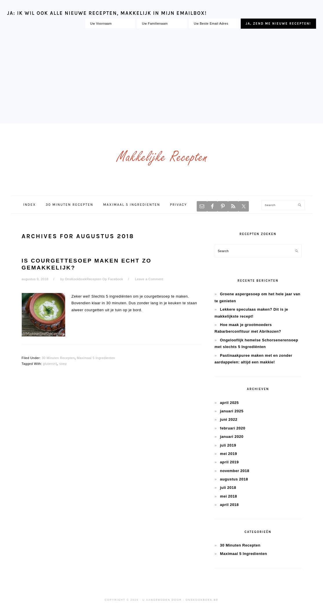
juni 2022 (228, 419)
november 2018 (234, 471)
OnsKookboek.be (202, 599)
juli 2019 (228, 445)
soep (63, 363)
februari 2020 (232, 428)
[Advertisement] (161, 77)
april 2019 (229, 462)
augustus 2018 (234, 479)
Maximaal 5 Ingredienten (96, 358)
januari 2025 (231, 411)
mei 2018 (228, 496)
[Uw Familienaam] (162, 23)
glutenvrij (50, 363)
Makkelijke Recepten (161, 158)
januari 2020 (231, 436)
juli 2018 (228, 487)
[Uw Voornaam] (110, 23)
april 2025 (229, 402)
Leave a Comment (149, 279)
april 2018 (229, 504)
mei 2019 (228, 453)
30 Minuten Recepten (58, 358)
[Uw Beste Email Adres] (214, 23)
